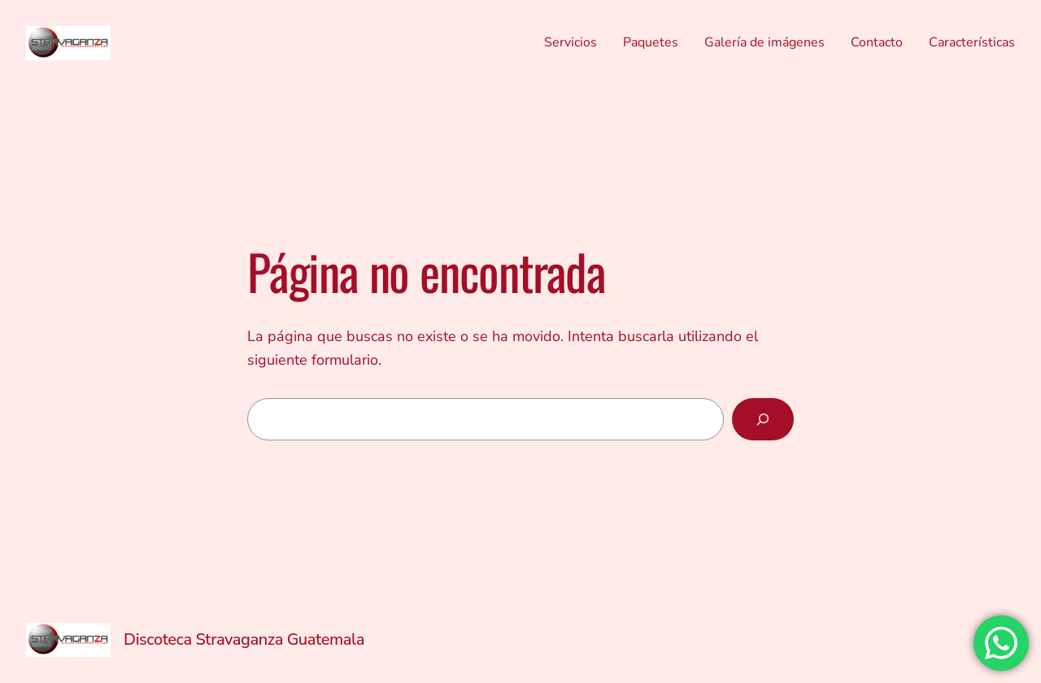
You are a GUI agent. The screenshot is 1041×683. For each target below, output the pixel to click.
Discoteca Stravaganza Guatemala (244, 639)
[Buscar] (763, 419)
